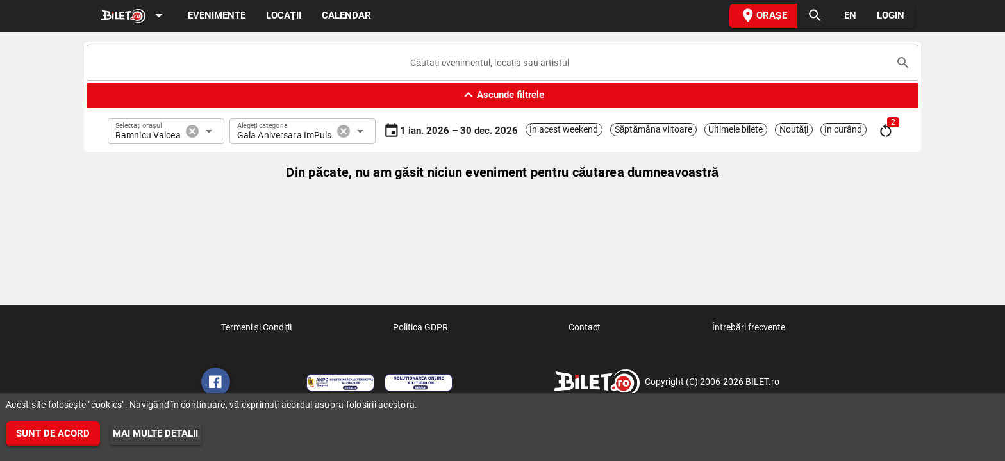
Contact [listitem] (584, 331)
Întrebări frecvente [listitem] (748, 331)
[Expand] (134, 16)
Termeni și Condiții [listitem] (257, 331)
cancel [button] (192, 131)
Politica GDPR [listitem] (420, 331)
